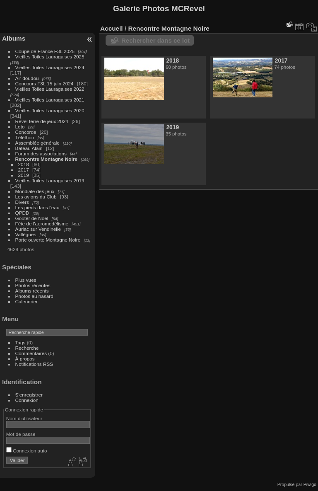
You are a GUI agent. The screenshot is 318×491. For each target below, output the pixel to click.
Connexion (27, 400)
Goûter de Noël (31, 218)
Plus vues (25, 280)
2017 (23, 169)
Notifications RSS (34, 364)
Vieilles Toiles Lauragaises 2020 (49, 110)
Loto (20, 126)
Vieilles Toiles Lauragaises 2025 (49, 56)
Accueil (111, 28)
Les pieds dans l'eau (37, 207)
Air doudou (27, 78)
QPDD (22, 212)
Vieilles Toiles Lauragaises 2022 (49, 89)
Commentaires (31, 353)
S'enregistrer (29, 394)
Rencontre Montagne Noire (46, 159)
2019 (23, 175)
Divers (22, 202)
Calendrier (26, 301)
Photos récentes (33, 285)
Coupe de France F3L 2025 (45, 51)
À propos (25, 358)
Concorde (25, 132)
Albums (13, 38)
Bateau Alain (29, 148)
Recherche (27, 348)
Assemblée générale (37, 142)
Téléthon (24, 137)
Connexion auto (26, 450)
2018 (23, 164)
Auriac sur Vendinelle (38, 229)
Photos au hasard (34, 296)
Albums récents (32, 290)
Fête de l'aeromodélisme (41, 223)
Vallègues (25, 234)
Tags (20, 342)
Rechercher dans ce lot (155, 40)
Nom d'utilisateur (24, 418)
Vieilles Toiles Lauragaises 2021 (49, 99)
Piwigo (310, 484)
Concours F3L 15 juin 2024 (44, 83)
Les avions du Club (36, 196)
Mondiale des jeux (35, 191)
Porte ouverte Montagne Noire (48, 239)
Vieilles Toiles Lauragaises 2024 (49, 67)
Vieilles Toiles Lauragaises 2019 (49, 180)
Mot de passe (21, 434)
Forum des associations (41, 153)
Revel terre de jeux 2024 (41, 121)
